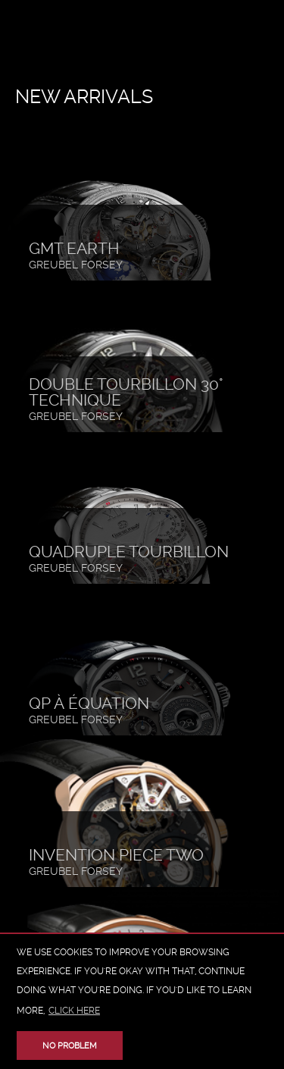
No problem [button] (69, 1046)
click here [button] (74, 1010)
